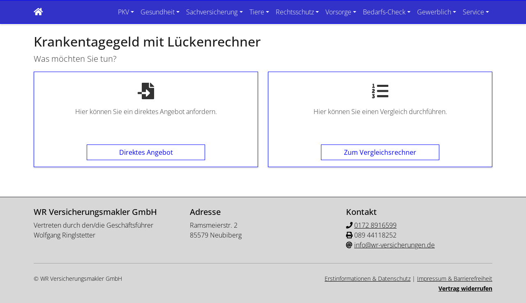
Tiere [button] (256, 11)
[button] (38, 12)
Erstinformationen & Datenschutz (368, 278)
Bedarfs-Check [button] (384, 11)
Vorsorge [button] (338, 11)
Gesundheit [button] (158, 11)
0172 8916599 (375, 225)
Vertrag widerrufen (465, 288)
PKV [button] (123, 11)
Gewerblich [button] (434, 11)
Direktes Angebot (146, 152)
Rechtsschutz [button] (295, 11)
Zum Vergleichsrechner (380, 152)
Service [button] (473, 11)
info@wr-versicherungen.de (394, 244)
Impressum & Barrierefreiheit (454, 278)
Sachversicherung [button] (212, 11)
